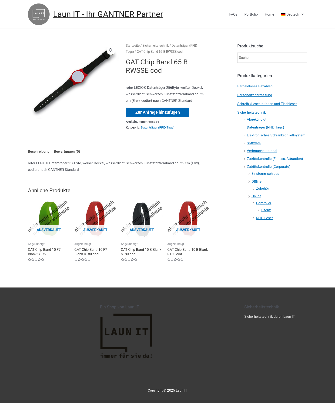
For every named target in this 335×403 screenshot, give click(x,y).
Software (254, 143)
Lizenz (266, 210)
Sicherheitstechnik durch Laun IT (269, 316)
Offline (256, 181)
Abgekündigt (256, 119)
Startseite (133, 45)
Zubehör (262, 188)
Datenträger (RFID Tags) (157, 127)
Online (256, 196)
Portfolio (251, 14)
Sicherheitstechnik (156, 45)
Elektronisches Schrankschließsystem (276, 135)
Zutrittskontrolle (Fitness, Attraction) (275, 159)
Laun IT (181, 390)
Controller (263, 203)
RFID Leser (264, 218)
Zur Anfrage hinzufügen (157, 112)
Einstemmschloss (265, 174)
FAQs (233, 14)
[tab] (39, 152)
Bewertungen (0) (67, 151)
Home (269, 14)
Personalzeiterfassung (254, 95)
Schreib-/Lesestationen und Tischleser (267, 104)
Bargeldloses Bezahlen (254, 86)
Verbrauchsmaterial (262, 151)
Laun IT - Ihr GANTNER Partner (108, 14)
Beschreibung (39, 151)
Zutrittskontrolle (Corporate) (268, 167)
